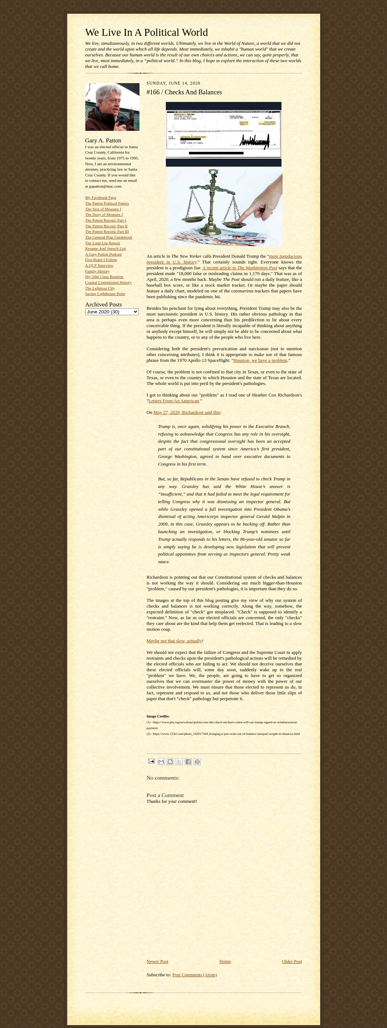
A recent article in (239, 267)
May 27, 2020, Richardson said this (187, 412)
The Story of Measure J (104, 214)
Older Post (292, 961)
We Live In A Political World (146, 32)
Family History (97, 271)
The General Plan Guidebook (109, 237)
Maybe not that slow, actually (174, 640)
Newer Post (157, 961)
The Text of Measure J (103, 209)
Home (225, 961)
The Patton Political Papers (107, 203)
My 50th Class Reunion (104, 276)
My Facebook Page (100, 197)
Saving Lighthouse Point (105, 293)
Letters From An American (174, 400)
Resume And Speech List (105, 248)
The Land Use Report (102, 243)
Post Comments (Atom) (194, 974)
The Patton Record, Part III (107, 231)
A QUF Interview (99, 265)
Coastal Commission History (108, 282)
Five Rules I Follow (101, 259)
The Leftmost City (100, 288)
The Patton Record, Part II (106, 226)
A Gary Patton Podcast (103, 254)
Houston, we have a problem (260, 360)
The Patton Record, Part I (105, 220)
